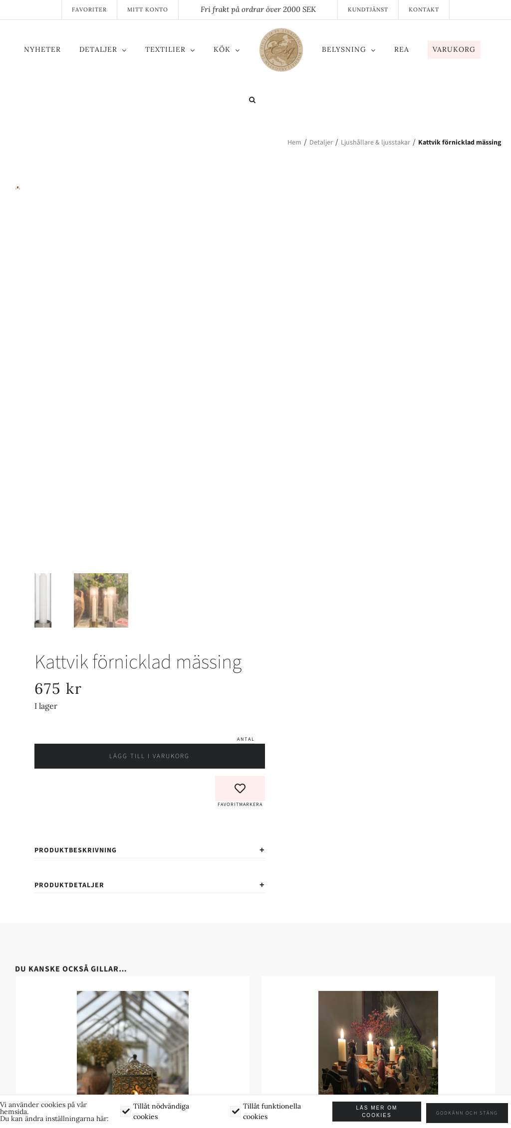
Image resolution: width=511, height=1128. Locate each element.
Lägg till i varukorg (149, 782)
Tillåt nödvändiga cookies (162, 1112)
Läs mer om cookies (379, 1112)
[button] (252, 101)
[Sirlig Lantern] (133, 1023)
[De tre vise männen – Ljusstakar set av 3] (378, 1023)
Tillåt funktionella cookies (274, 1112)
